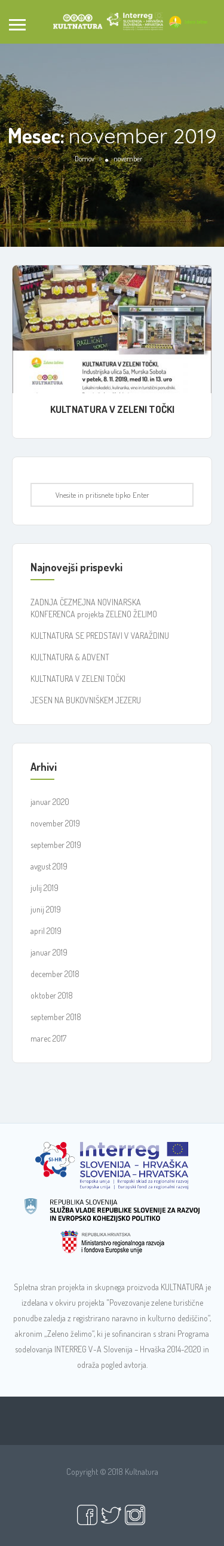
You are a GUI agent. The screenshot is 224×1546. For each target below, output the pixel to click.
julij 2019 (44, 888)
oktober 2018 (51, 995)
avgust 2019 (48, 866)
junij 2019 (45, 909)
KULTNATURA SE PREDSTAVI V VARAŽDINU (99, 635)
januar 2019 (48, 952)
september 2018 (55, 1017)
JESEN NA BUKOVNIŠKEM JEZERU (85, 700)
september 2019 (55, 845)
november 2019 (55, 823)
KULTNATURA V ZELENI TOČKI (112, 409)
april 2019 (46, 931)
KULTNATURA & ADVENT (69, 657)
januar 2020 (49, 802)
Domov (84, 158)
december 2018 (54, 974)
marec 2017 (48, 1038)
